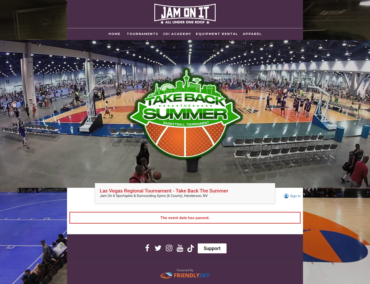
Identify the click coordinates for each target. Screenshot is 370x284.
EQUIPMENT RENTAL (217, 34)
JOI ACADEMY (177, 34)
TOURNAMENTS (142, 34)
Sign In (291, 196)
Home (115, 33)
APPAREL (252, 34)
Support (212, 248)
